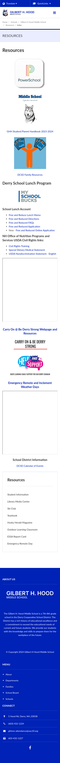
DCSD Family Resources (30, 174)
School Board (12, 692)
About (9, 674)
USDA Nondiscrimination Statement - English (32, 253)
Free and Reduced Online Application (35, 230)
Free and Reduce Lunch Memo (25, 215)
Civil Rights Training (19, 246)
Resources (10, 25)
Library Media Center (18, 501)
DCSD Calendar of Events (29, 465)
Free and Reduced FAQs (21, 222)
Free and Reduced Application (24, 226)
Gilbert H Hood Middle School (33, 22)
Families (9, 686)
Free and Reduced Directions (24, 218)
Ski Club (11, 508)
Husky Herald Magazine (19, 522)
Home (5, 22)
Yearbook (12, 515)
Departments (12, 680)
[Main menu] (54, 12)
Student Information (17, 494)
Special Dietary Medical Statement (27, 249)
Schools (14, 22)
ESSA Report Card (21, 537)
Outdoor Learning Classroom (22, 529)
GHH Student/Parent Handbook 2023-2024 (30, 131)
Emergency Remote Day (19, 543)
